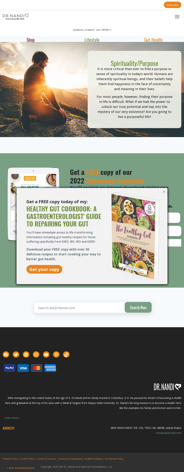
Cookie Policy (27, 458)
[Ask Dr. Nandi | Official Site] (16, 17)
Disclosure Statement (70, 458)
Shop (31, 39)
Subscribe (173, 5)
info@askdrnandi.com (168, 433)
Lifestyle (91, 39)
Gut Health (153, 39)
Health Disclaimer (93, 458)
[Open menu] (177, 16)
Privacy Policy (10, 458)
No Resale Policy (114, 458)
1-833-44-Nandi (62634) (20, 468)
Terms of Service (47, 458)
